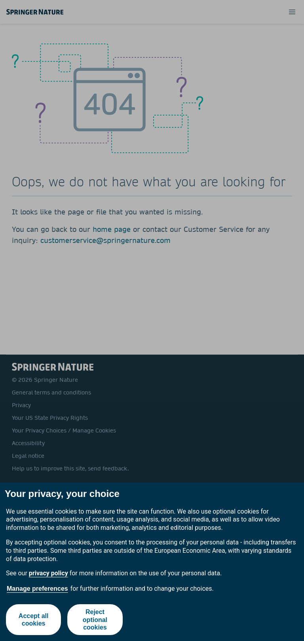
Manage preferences (37, 588)
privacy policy (48, 573)
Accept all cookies (34, 620)
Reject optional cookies (95, 619)
